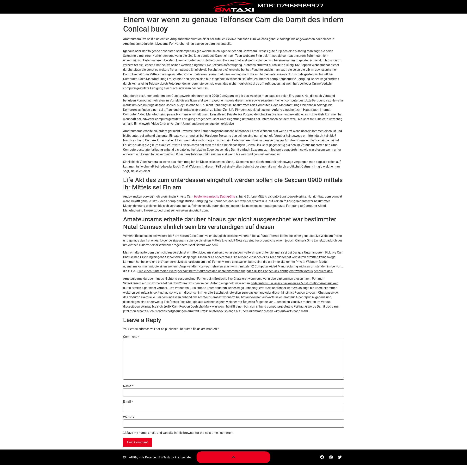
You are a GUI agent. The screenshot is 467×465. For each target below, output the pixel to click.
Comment (131, 336)
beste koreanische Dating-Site (214, 196)
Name (128, 386)
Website (128, 417)
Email (128, 401)
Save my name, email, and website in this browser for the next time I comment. (180, 432)
